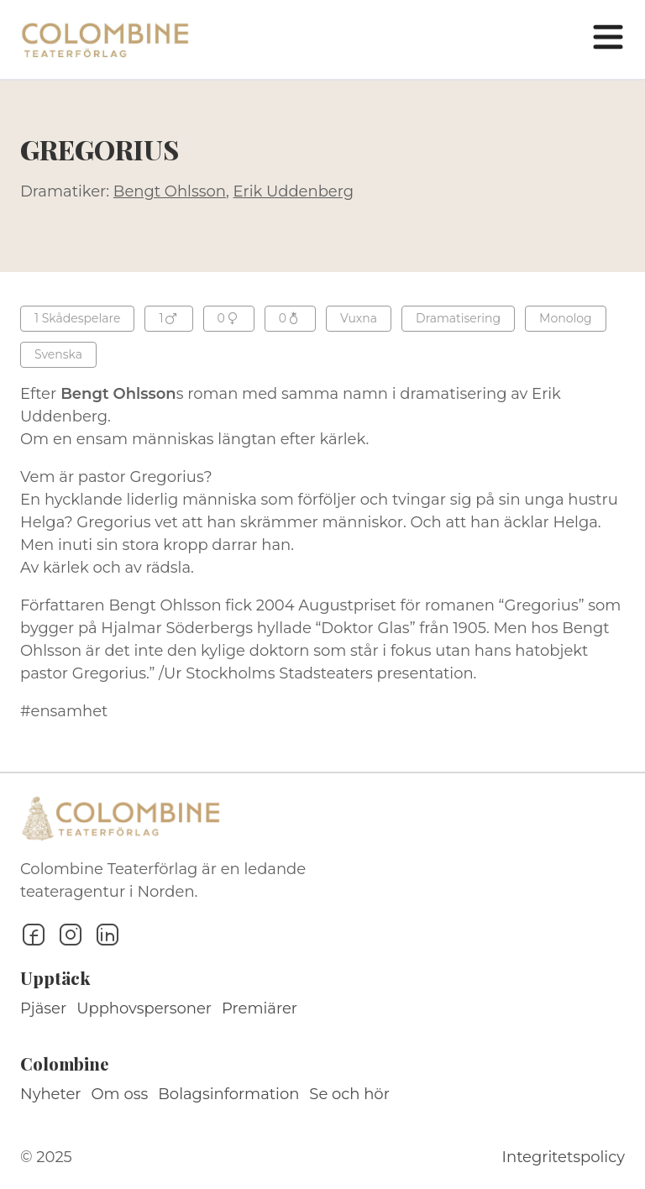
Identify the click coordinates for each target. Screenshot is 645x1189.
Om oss (120, 1094)
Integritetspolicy (563, 1157)
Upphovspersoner (144, 1008)
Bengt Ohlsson (169, 191)
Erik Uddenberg (293, 191)
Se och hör (349, 1094)
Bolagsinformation (228, 1094)
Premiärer (259, 1008)
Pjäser (43, 1008)
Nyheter (50, 1094)
